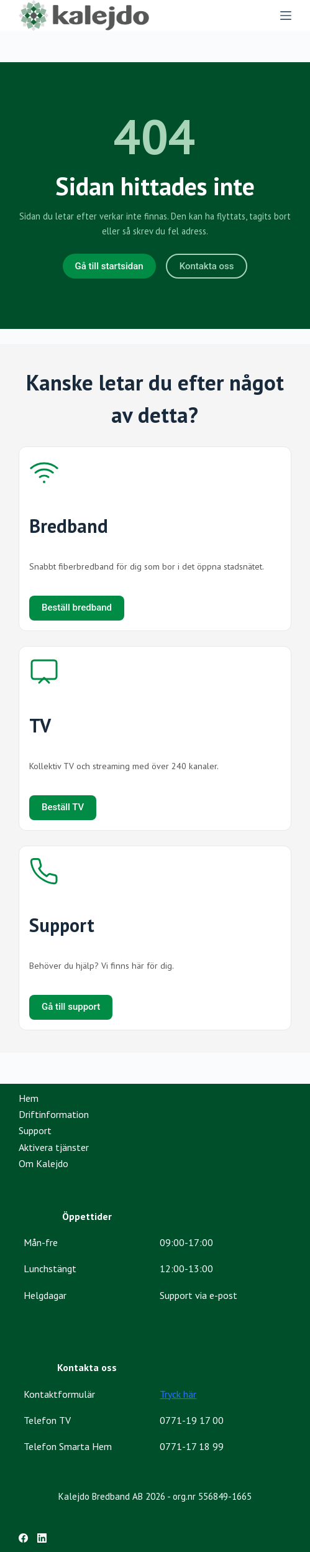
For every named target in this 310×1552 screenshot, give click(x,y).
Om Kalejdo (43, 1163)
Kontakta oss (207, 266)
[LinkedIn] (42, 1538)
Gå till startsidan (109, 266)
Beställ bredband (77, 607)
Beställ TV (63, 807)
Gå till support (71, 1006)
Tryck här (178, 1394)
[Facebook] (23, 1538)
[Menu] (285, 15)
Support (35, 1130)
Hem (29, 1098)
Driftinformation (54, 1114)
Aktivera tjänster (54, 1147)
